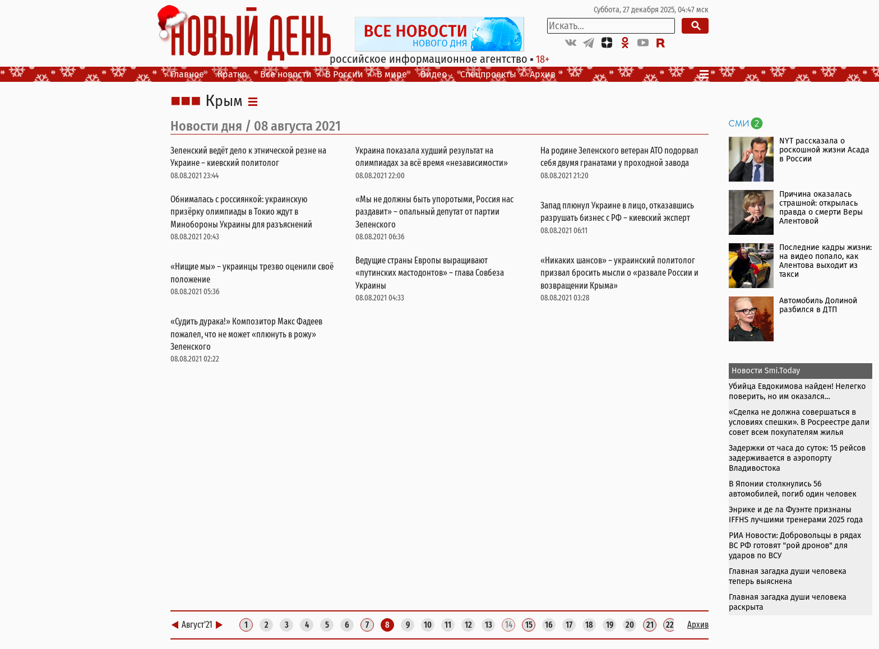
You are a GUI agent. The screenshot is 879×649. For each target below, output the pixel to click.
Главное (187, 74)
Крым (224, 101)
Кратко (232, 74)
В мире (392, 74)
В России (344, 74)
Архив (543, 74)
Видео (433, 74)
